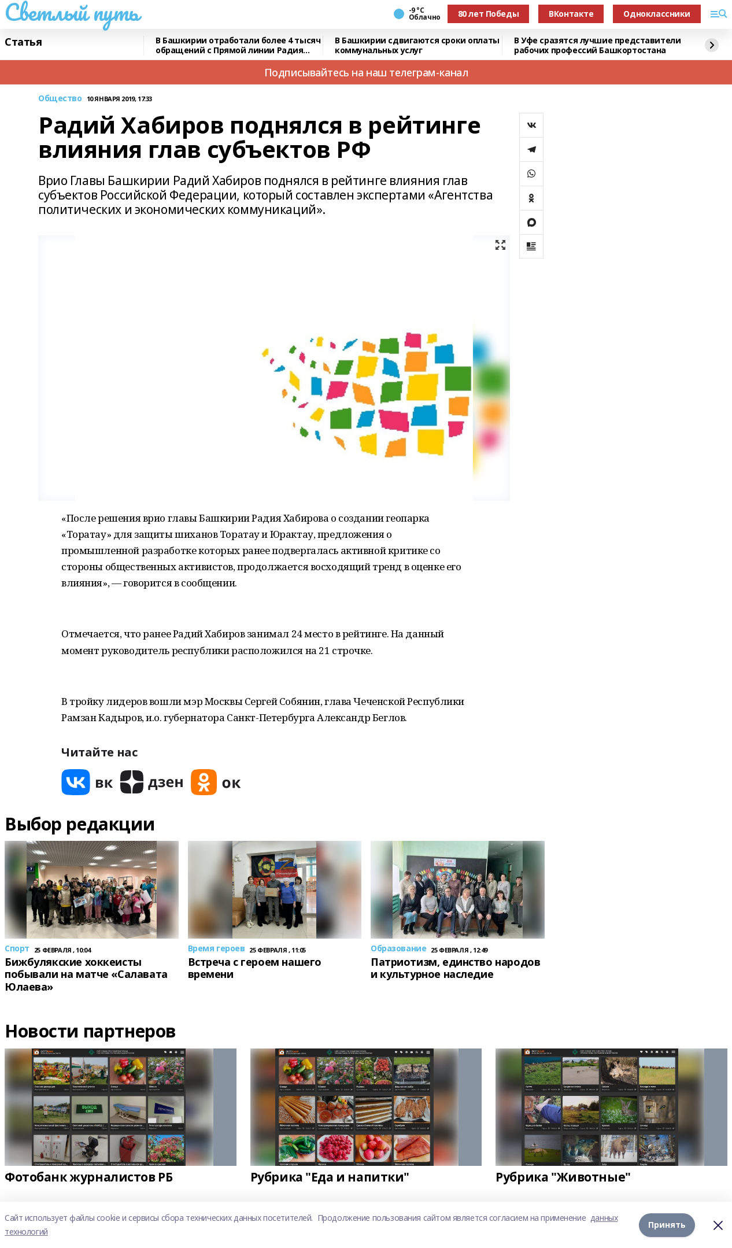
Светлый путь (72, 12)
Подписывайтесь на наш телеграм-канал (366, 72)
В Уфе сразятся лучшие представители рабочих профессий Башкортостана (597, 45)
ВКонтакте (571, 13)
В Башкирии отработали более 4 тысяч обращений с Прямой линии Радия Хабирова (238, 45)
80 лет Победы (488, 13)
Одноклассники (656, 13)
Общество (60, 99)
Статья (23, 42)
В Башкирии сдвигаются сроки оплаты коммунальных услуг (417, 45)
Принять (667, 1224)
